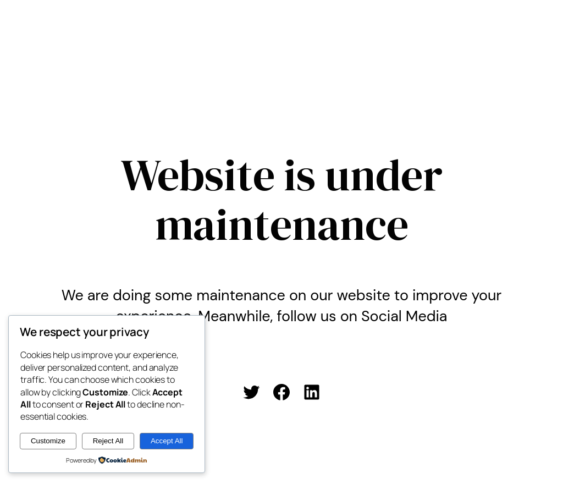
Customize (48, 441)
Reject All (108, 441)
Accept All (167, 441)
